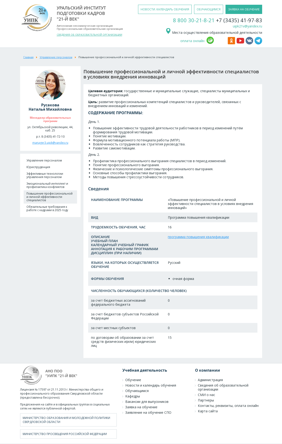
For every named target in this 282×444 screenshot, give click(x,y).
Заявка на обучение (141, 407)
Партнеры (206, 400)
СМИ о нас (206, 394)
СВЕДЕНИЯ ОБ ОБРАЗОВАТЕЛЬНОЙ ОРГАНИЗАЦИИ (89, 34)
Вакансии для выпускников (147, 401)
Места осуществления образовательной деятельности (213, 32)
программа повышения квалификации (198, 237)
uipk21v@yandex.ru (247, 26)
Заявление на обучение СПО (148, 412)
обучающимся (209, 9)
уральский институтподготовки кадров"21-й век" (81, 13)
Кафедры (132, 396)
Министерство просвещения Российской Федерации (65, 434)
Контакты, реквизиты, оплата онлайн (228, 405)
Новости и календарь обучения (150, 385)
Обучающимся (137, 390)
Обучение (133, 380)
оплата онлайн (192, 41)
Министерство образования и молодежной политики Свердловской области (66, 420)
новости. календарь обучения (165, 9)
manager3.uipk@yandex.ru (50, 143)
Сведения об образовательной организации (223, 387)
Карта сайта (208, 411)
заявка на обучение (244, 9)
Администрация (210, 380)
